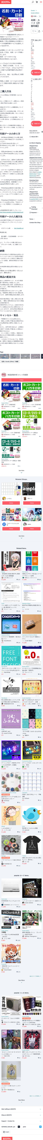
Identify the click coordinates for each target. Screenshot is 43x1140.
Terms (31, 219)
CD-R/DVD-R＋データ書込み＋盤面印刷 (11, 461)
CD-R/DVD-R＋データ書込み (30, 432)
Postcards (24, 403)
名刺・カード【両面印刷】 (8, 404)
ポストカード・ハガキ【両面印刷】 (11, 432)
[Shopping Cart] (37, 2)
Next (21, 20)
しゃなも (9, 498)
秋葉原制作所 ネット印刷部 (18, 375)
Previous (3, 20)
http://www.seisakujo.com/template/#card (11, 212)
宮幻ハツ (30, 498)
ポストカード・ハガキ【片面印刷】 (31, 404)
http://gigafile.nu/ (18, 228)
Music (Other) (25, 431)
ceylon (29, 524)
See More (21, 537)
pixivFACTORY (34, 199)
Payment (34, 212)
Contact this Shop (34, 222)
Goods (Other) (35, 13)
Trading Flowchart (34, 208)
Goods (33, 10)
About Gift (34, 136)
